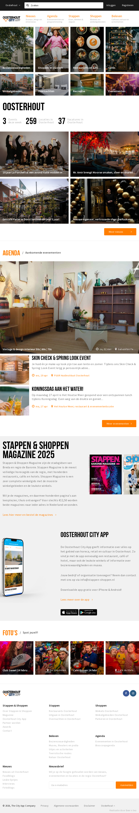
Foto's (10, 633)
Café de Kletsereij (127, 670)
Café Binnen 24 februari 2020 (87, 670)
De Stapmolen (58, 670)
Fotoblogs (8, 787)
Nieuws (7, 766)
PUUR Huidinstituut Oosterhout (71, 375)
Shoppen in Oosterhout (52, 67)
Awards (7, 726)
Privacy (44, 805)
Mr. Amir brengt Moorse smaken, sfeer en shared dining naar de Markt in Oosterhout (104, 172)
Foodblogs (9, 775)
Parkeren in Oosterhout (108, 718)
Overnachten (46, 91)
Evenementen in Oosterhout (111, 741)
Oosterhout (13, 5)
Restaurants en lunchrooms (87, 67)
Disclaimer (89, 805)
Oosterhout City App (14, 718)
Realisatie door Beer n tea (123, 810)
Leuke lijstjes (10, 779)
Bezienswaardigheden (16, 67)
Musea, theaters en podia (63, 745)
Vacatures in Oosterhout (75, 121)
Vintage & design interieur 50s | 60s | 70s (27, 349)
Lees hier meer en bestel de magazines (29, 514)
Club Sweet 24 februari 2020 (17, 670)
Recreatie (79, 91)
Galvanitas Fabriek (127, 349)
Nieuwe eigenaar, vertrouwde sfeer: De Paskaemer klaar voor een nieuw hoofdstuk (104, 219)
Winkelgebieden (12, 91)
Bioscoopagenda (105, 745)
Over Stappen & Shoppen (17, 711)
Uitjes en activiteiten (61, 749)
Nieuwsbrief (56, 766)
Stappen (54, 705)
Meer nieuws (116, 231)
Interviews (9, 783)
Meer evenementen (118, 423)
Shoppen (101, 705)
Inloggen (111, 5)
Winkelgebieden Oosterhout (111, 715)
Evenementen (116, 91)
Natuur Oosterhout (59, 757)
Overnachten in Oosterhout (64, 718)
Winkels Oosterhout (106, 711)
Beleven (54, 736)
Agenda (11, 253)
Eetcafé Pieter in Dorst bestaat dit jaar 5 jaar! (31, 219)
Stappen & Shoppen (15, 705)
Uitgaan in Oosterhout (61, 715)
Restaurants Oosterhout (63, 711)
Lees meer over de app (77, 599)
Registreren (127, 5)
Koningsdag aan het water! (57, 389)
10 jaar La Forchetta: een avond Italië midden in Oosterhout (34, 172)
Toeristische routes (60, 753)
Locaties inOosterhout (46, 121)
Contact (7, 730)
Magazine (8, 715)
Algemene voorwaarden (66, 805)
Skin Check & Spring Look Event (61, 358)
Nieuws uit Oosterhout (15, 771)
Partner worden (12, 722)
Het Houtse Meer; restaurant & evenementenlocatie (84, 406)
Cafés (111, 67)
